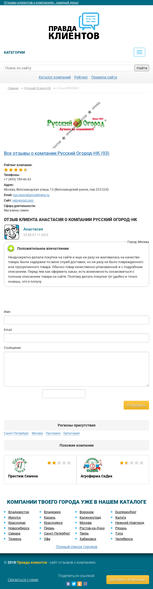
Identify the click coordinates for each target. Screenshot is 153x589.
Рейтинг (81, 77)
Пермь (49, 528)
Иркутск (14, 517)
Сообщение (12, 348)
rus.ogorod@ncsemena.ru (31, 195)
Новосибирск (18, 528)
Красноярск (53, 523)
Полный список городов (76, 547)
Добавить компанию (128, 580)
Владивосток (18, 512)
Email (8, 330)
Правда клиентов (32, 562)
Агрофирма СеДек (113, 469)
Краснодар (17, 523)
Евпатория (71, 433)
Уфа (47, 539)
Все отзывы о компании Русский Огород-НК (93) (56, 153)
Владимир (52, 512)
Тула (119, 533)
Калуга (120, 517)
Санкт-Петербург (16, 433)
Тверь (84, 533)
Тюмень (14, 539)
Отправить (136, 405)
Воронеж (87, 512)
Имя (7, 312)
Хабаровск (88, 539)
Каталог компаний (55, 77)
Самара (14, 533)
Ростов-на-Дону (92, 528)
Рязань (121, 528)
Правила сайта (104, 77)
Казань (49, 517)
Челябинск (124, 539)
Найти (142, 68)
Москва (37, 433)
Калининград (90, 517)
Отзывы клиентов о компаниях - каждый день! (41, 2)
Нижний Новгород (129, 523)
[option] (40, 469)
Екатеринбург (125, 512)
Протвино (53, 433)
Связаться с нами (23, 580)
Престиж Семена (40, 469)
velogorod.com (23, 200)
